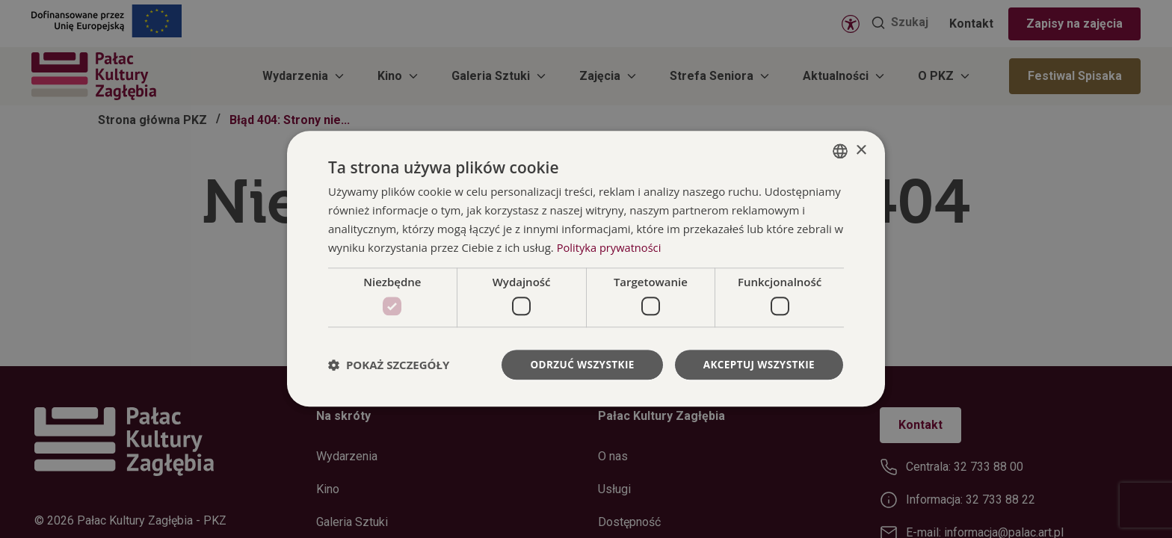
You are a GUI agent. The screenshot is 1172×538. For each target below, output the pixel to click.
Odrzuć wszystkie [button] (577, 364)
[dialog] (586, 269)
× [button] (860, 149)
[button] (388, 364)
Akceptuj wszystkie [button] (757, 364)
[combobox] (840, 150)
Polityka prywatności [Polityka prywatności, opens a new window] (610, 246)
